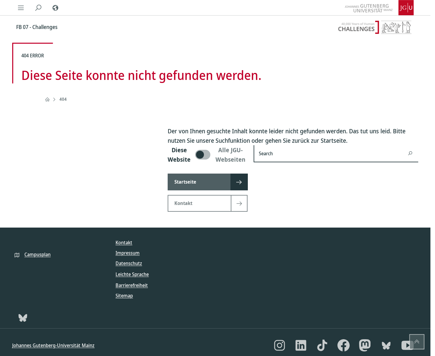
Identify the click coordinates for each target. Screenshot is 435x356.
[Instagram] (279, 345)
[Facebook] (343, 345)
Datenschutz (129, 263)
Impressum (128, 253)
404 (63, 99)
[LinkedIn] (301, 345)
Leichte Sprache (132, 274)
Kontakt (124, 242)
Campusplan (37, 254)
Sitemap (124, 295)
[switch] (207, 154)
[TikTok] (322, 345)
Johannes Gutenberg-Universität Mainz (53, 345)
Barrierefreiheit (132, 285)
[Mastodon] (365, 345)
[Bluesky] (23, 317)
